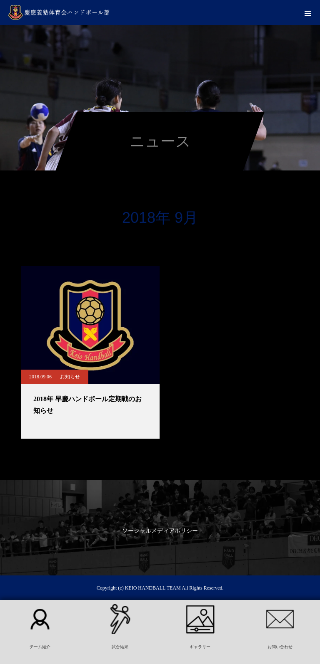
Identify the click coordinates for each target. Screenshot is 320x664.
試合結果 (120, 646)
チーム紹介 (40, 646)
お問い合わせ (280, 646)
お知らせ (70, 377)
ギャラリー (200, 646)
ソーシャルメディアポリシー (160, 531)
